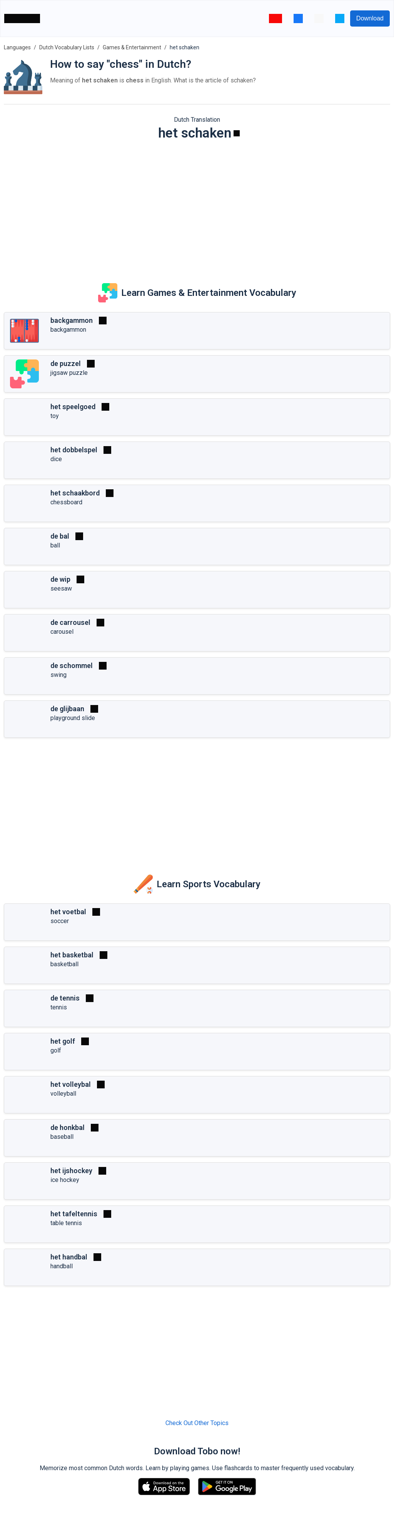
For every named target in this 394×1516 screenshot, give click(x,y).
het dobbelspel (73, 450)
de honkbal (67, 1127)
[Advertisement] (197, 206)
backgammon (71, 320)
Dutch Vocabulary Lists (66, 47)
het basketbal (71, 955)
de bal (59, 536)
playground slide (72, 718)
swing (58, 674)
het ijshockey (71, 1171)
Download (370, 18)
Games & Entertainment (132, 47)
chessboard (66, 502)
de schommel (71, 665)
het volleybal (70, 1084)
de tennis (65, 998)
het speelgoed (72, 407)
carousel (61, 631)
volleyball (63, 1093)
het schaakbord (75, 493)
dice (56, 459)
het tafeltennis (73, 1214)
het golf (62, 1041)
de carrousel (70, 622)
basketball (64, 964)
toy (54, 416)
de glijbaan (67, 709)
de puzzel (65, 363)
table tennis (66, 1223)
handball (61, 1266)
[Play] (236, 133)
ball (55, 545)
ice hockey (64, 1180)
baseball (61, 1136)
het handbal (68, 1257)
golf (55, 1050)
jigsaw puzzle (69, 372)
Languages (17, 47)
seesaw (61, 588)
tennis (58, 1007)
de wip (60, 579)
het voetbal (68, 912)
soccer (59, 921)
